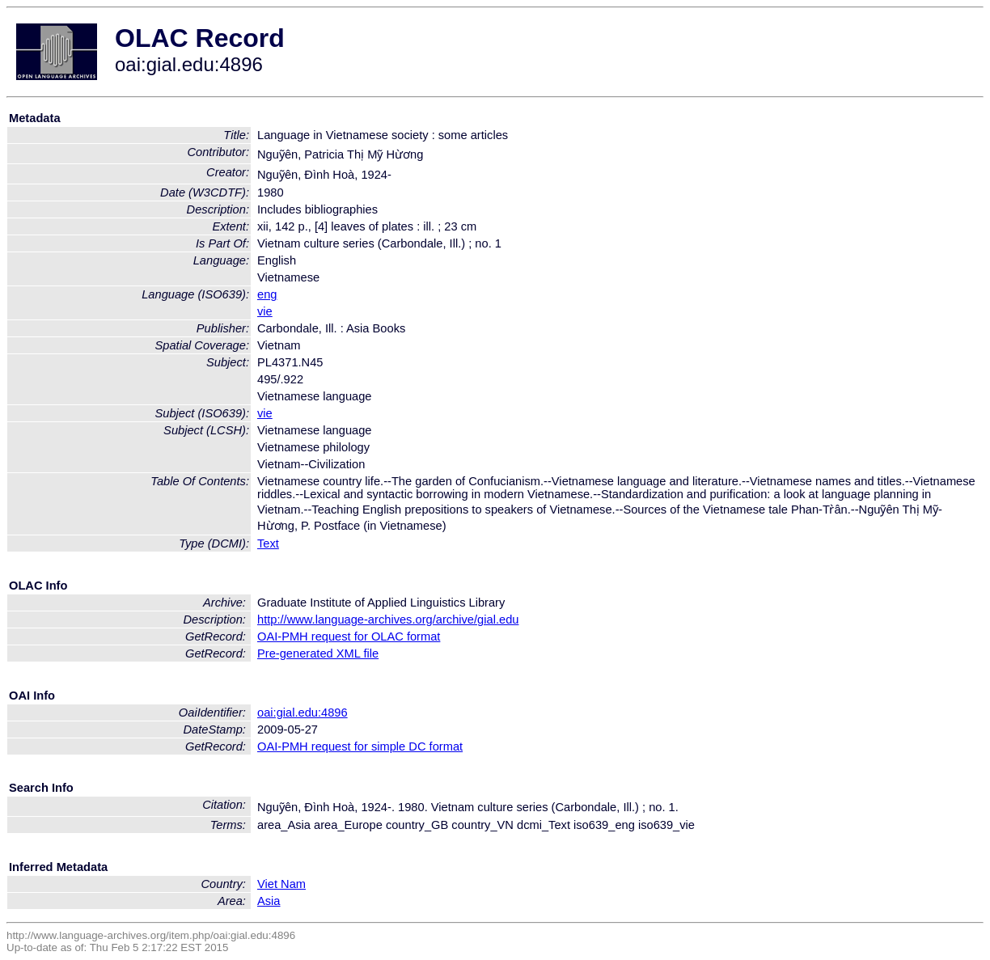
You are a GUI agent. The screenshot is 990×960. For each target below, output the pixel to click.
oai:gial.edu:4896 (302, 712)
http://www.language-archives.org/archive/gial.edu (387, 619)
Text (268, 543)
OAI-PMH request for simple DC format (360, 746)
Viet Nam (281, 884)
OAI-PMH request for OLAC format (348, 636)
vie (265, 311)
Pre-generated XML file (318, 653)
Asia (269, 900)
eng (267, 294)
